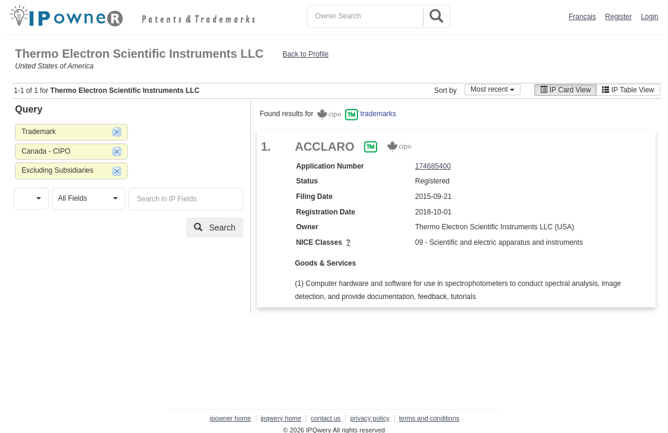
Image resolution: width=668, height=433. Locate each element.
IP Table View (628, 90)
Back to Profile (305, 54)
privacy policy (370, 418)
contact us (325, 418)
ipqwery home (281, 418)
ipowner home (230, 418)
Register (618, 17)
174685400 (433, 166)
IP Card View (565, 90)
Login (649, 17)
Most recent (493, 89)
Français (582, 17)
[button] (31, 199)
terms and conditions (429, 418)
